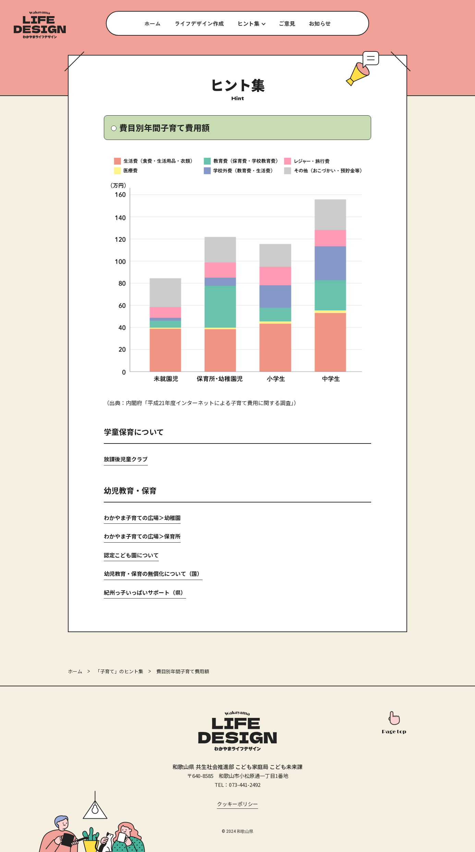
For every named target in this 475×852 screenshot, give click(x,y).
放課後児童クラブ (126, 459)
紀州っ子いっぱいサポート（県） (145, 592)
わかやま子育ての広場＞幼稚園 (142, 517)
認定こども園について (131, 555)
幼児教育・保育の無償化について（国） (153, 573)
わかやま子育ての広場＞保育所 (142, 536)
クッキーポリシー (237, 803)
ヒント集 (248, 23)
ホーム (75, 671)
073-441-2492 (244, 784)
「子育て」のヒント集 (119, 671)
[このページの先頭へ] (394, 723)
